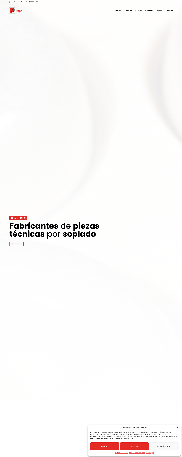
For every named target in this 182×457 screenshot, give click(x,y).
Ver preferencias (164, 446)
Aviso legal (150, 453)
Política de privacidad (137, 453)
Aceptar (104, 446)
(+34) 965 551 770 (15, 2)
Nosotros (128, 11)
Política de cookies (121, 453)
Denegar (134, 446)
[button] (177, 427)
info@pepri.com (32, 2)
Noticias (138, 11)
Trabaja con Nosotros (164, 11)
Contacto (149, 11)
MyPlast (118, 11)
